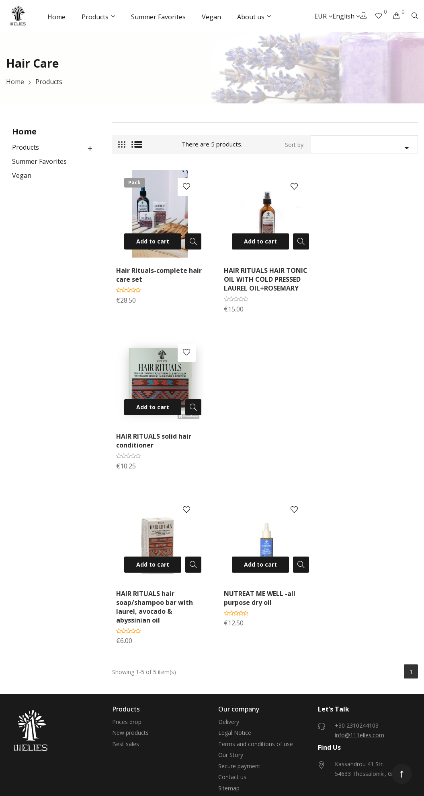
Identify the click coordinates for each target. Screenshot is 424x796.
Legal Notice (234, 572)
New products (130, 572)
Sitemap (229, 627)
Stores (226, 638)
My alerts (124, 728)
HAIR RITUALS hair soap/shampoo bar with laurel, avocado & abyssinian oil (154, 446)
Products (25, 147)
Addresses (125, 706)
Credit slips (126, 695)
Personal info (129, 662)
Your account (132, 649)
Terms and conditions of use (255, 583)
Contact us (232, 616)
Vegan (21, 175)
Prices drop (126, 561)
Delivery (228, 561)
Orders (121, 684)
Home (24, 131)
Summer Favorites (39, 161)
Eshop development (144, 762)
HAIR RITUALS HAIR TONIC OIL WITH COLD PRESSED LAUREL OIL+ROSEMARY (263, 277)
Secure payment (239, 605)
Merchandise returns (139, 673)
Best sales (125, 583)
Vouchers (124, 717)
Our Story (230, 594)
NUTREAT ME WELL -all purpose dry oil (257, 437)
